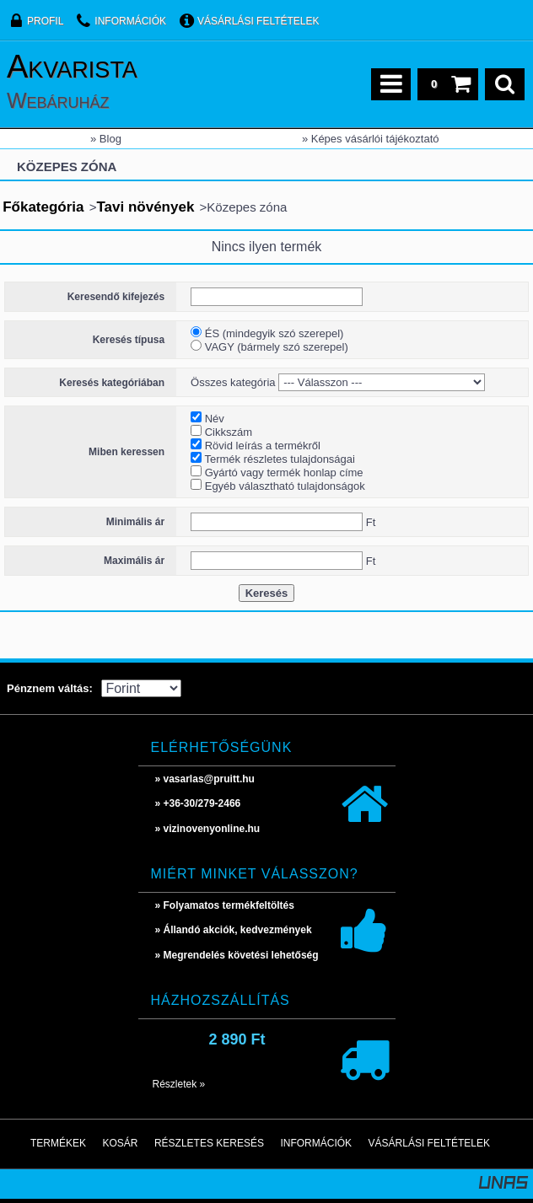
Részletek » (179, 1084)
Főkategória (43, 207)
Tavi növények (145, 207)
